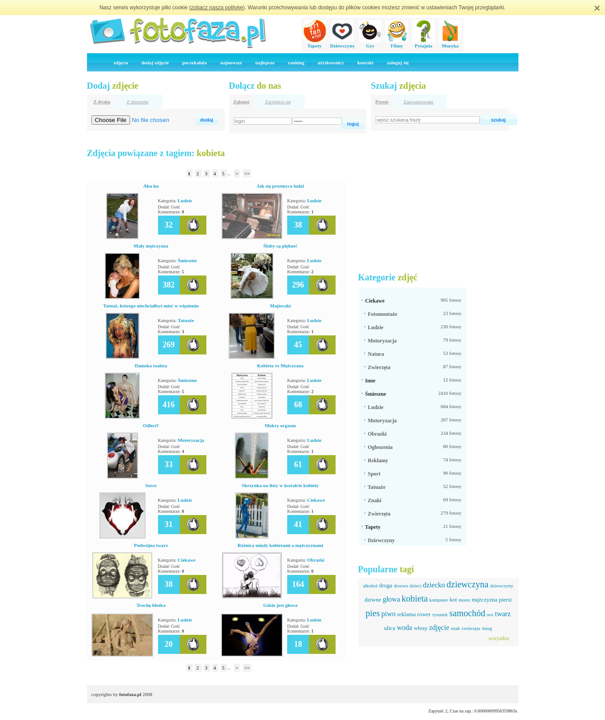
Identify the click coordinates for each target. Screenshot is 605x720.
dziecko (434, 585)
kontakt (365, 62)
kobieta (415, 598)
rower (424, 614)
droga (385, 585)
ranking (296, 62)
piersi (505, 599)
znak (455, 628)
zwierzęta (471, 628)
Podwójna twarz (151, 545)
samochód (467, 613)
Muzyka (450, 43)
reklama (406, 614)
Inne (370, 381)
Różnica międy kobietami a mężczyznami (280, 545)
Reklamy (378, 460)
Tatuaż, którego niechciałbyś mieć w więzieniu (151, 305)
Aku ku (150, 186)
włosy (420, 628)
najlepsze (264, 62)
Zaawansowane (418, 101)
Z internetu (137, 101)
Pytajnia (423, 43)
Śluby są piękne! (280, 245)
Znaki (375, 500)
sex (490, 614)
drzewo (401, 585)
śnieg (487, 628)
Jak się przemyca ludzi (280, 186)
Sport (374, 474)
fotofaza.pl (130, 694)
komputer (438, 599)
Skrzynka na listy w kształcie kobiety (280, 485)
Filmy (397, 43)
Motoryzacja (191, 440)
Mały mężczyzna (151, 245)
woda (404, 627)
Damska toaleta (150, 365)
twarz (503, 614)
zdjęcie (439, 627)
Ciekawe (316, 500)
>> (246, 173)
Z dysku (102, 101)
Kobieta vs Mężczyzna (280, 365)
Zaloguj (241, 101)
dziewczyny (502, 585)
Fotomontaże (383, 314)
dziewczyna (467, 584)
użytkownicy (331, 62)
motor (464, 599)
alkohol (370, 585)
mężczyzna (485, 599)
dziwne (372, 599)
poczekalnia (194, 62)
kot (453, 599)
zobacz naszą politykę (217, 7)
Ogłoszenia (380, 447)
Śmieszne (187, 260)
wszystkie (498, 638)
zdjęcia (121, 62)
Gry (370, 43)
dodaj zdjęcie (155, 62)
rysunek (440, 614)
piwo (388, 614)
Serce (150, 485)
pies (372, 613)
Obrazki (315, 560)
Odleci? (151, 425)
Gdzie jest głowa (280, 605)
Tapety (315, 43)
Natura (376, 354)
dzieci (415, 585)
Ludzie (185, 200)
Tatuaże (186, 320)
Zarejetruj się (278, 101)
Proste (382, 101)
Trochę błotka (150, 605)
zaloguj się (398, 62)
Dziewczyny (342, 43)
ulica (389, 628)
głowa (391, 599)
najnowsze (231, 62)
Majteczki (280, 305)
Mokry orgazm (280, 425)
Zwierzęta (379, 367)
